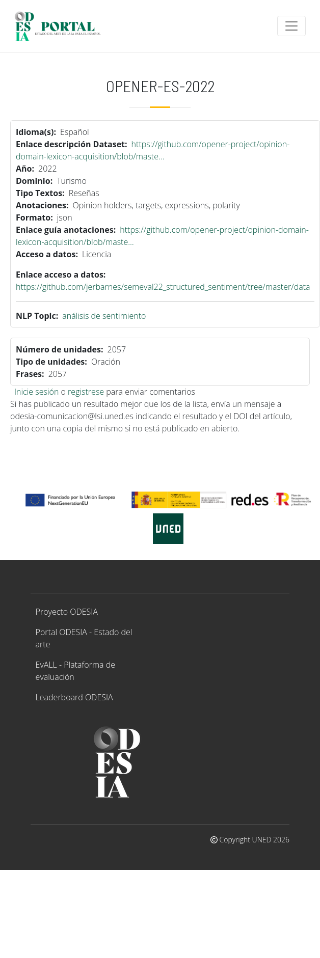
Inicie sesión (36, 391)
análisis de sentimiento (104, 315)
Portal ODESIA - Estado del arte (84, 638)
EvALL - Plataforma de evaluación (75, 670)
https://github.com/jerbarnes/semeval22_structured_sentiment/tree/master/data (163, 286)
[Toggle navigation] (291, 26)
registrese (86, 391)
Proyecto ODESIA (67, 611)
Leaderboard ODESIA (74, 697)
